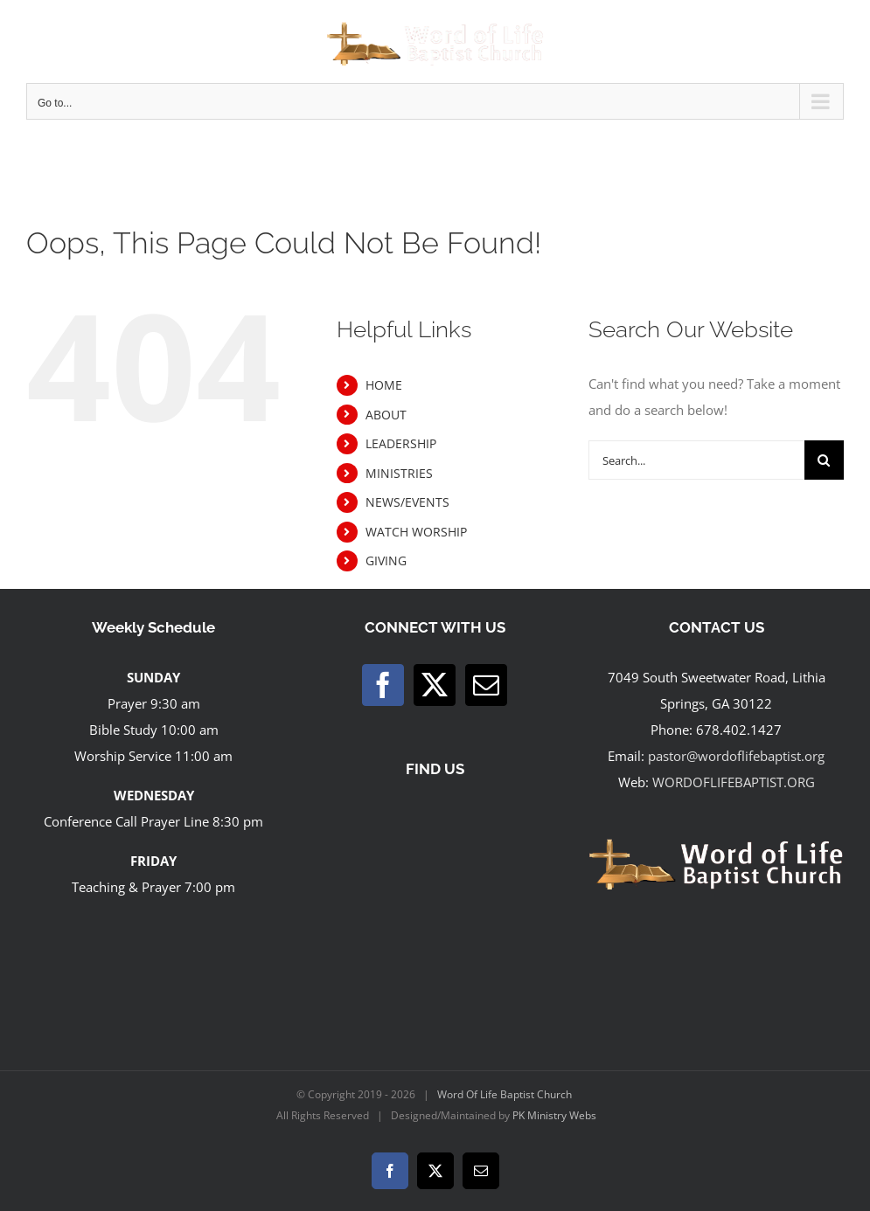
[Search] (824, 460)
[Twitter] (435, 685)
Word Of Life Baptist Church (504, 1094)
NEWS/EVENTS (407, 502)
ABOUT (386, 414)
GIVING (386, 560)
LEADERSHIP (400, 443)
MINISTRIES (399, 473)
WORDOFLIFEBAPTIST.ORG (733, 782)
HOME (383, 385)
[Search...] (696, 460)
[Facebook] (383, 685)
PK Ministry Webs (554, 1115)
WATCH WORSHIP (416, 531)
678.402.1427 (739, 729)
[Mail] (486, 685)
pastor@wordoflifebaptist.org (736, 756)
